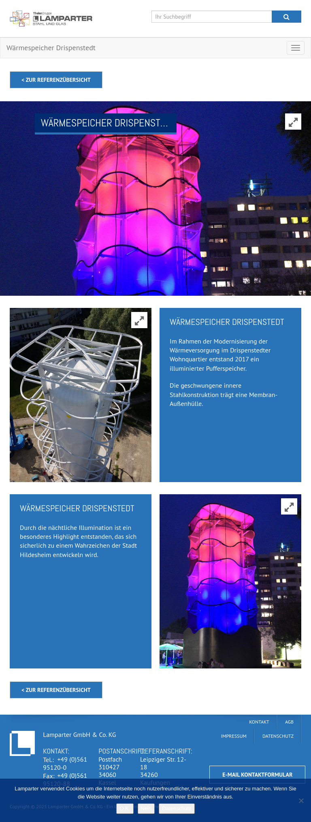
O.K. (124, 808)
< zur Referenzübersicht (56, 79)
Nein (146, 808)
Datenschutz (176, 808)
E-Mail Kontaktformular (257, 774)
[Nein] (301, 800)
